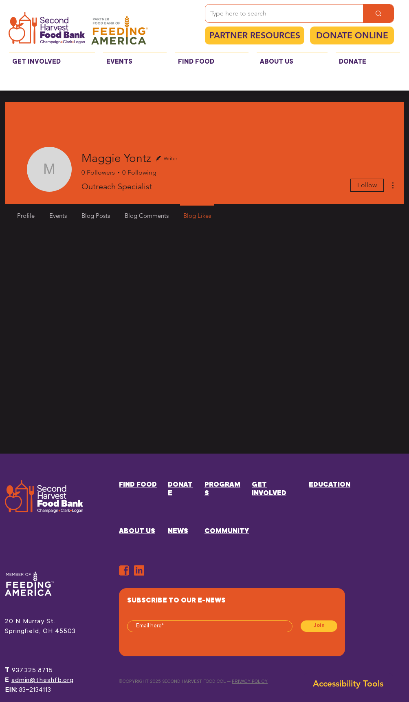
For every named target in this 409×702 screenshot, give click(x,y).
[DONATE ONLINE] (352, 35)
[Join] (319, 626)
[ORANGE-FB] (124, 570)
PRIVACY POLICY (250, 681)
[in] (139, 570)
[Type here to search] (278, 13)
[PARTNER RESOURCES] (254, 35)
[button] (52, 58)
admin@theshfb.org (42, 680)
